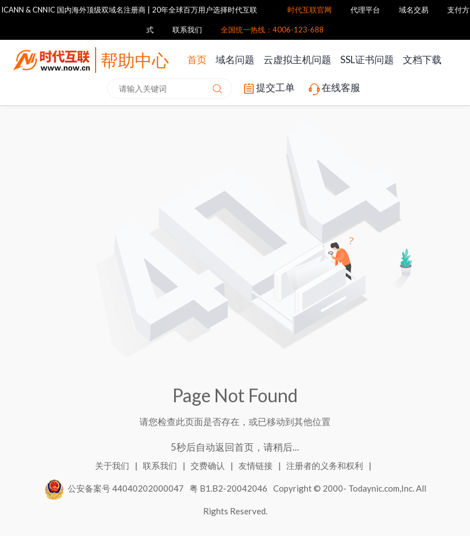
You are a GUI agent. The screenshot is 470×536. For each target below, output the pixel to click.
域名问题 (235, 59)
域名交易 (413, 9)
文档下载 (422, 59)
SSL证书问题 (367, 59)
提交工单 (268, 88)
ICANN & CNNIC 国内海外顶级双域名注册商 (73, 9)
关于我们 (113, 465)
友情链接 (256, 465)
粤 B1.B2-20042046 (228, 488)
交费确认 (208, 465)
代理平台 (365, 9)
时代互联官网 (309, 9)
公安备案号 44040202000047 (114, 488)
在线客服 (333, 88)
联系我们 (187, 29)
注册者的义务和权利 (325, 465)
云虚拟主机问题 (297, 59)
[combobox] (169, 88)
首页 (197, 59)
